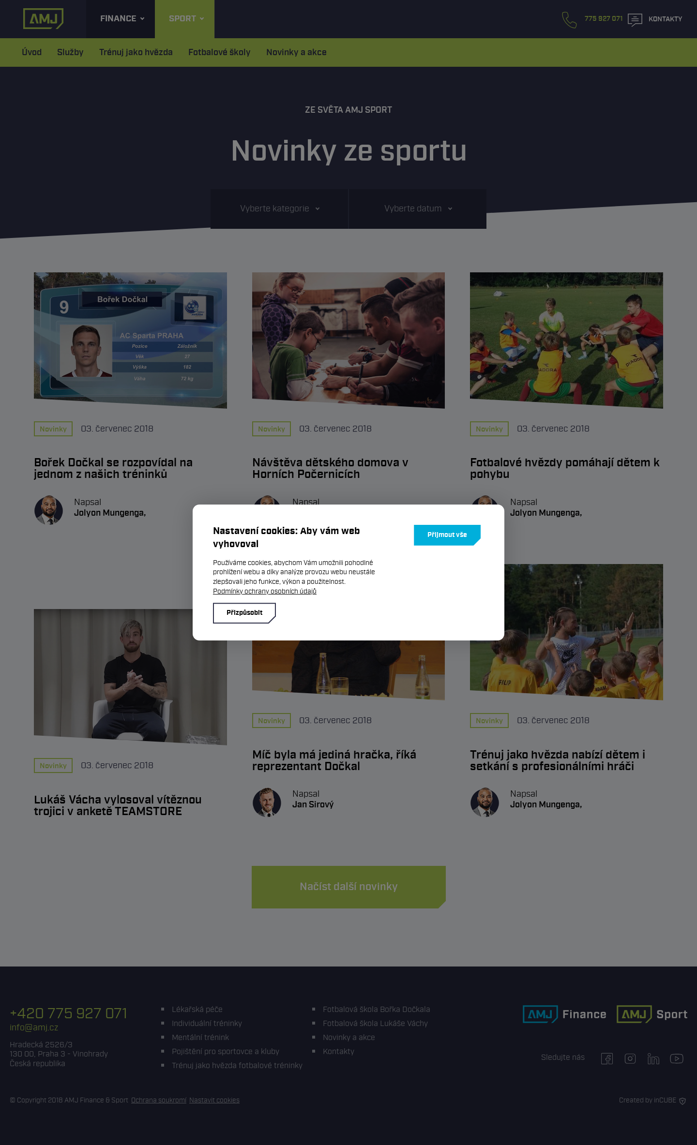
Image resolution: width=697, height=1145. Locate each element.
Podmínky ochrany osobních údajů (265, 591)
